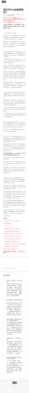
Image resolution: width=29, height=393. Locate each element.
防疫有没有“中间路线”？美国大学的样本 (13, 238)
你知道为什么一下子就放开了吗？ (14, 339)
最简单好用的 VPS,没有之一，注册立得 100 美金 (14, 252)
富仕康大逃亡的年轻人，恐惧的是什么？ (13, 236)
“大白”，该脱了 (7, 226)
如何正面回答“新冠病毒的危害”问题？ (12, 231)
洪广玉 (5, 14)
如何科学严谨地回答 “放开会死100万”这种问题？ (14, 358)
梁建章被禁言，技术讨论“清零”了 (11, 246)
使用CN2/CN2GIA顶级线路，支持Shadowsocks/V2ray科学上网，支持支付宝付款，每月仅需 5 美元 (14, 19)
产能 (4, 15)
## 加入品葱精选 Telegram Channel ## (13, 22)
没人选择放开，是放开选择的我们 (14, 300)
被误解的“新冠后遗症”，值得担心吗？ (12, 228)
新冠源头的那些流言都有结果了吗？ (12, 249)
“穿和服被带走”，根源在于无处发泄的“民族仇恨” (15, 244)
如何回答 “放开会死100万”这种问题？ (12, 233)
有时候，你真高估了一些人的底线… (14, 281)
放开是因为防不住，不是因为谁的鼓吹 (12, 221)
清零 (6, 15)
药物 (24, 14)
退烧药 (20, 14)
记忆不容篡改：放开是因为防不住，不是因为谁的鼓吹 (14, 319)
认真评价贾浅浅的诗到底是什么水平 (12, 241)
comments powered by (9, 268)
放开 (22, 14)
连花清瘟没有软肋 (8, 223)
